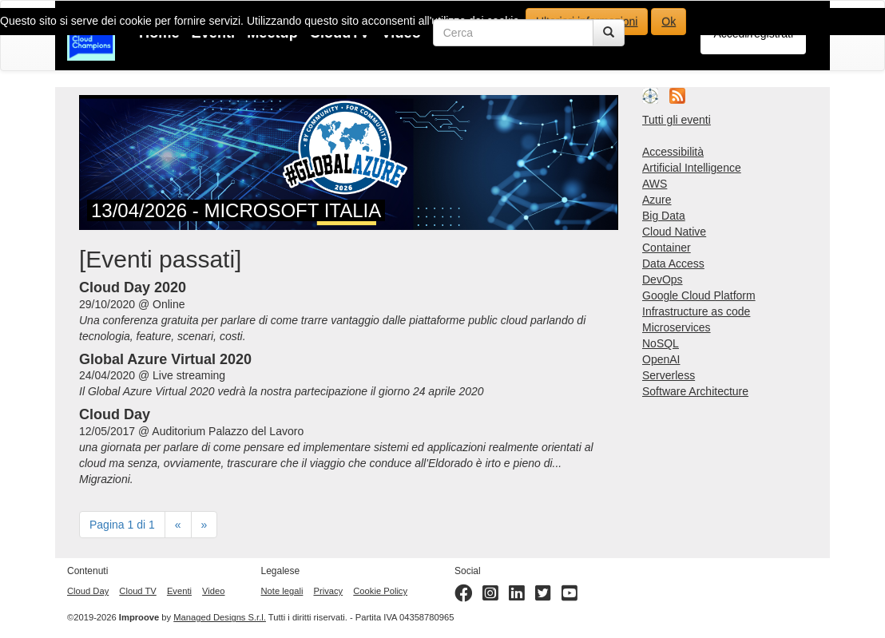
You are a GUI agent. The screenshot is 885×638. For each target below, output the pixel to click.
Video (213, 591)
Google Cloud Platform (699, 295)
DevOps (662, 279)
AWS (654, 183)
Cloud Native (674, 231)
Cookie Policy (380, 591)
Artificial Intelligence (691, 167)
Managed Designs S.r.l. (219, 617)
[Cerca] (609, 32)
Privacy (328, 591)
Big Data (663, 215)
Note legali (282, 591)
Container (666, 247)
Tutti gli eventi (676, 119)
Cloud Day (88, 591)
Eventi (179, 591)
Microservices (676, 327)
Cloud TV (137, 591)
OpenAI (661, 359)
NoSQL (660, 343)
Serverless (668, 375)
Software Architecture (695, 391)
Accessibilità (673, 151)
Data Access (673, 263)
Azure (657, 199)
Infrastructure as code (696, 311)
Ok (668, 21)
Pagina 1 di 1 (122, 524)
